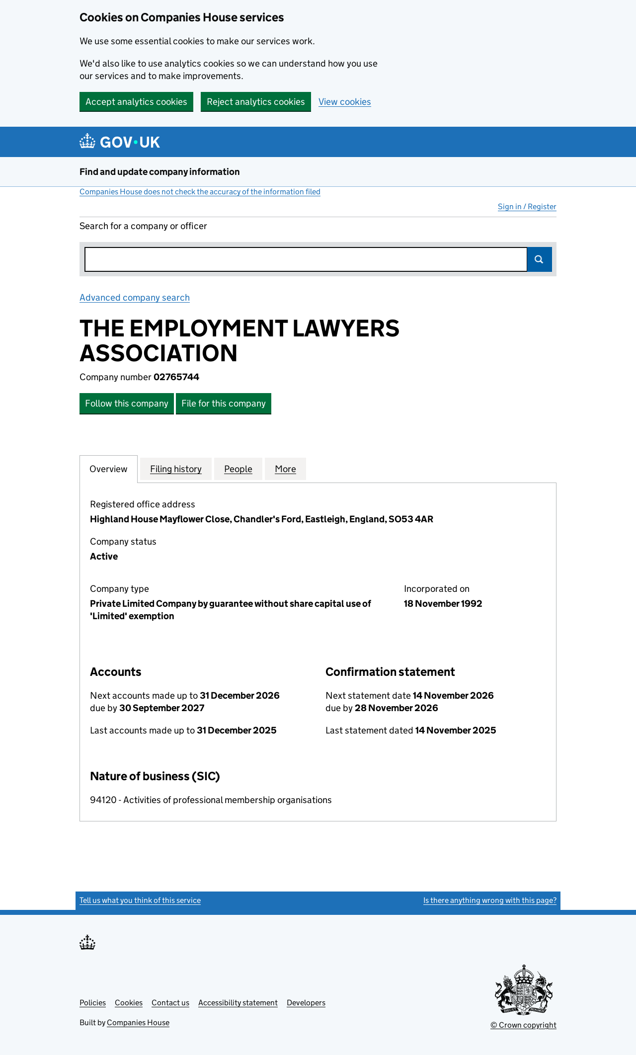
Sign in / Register (527, 206)
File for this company (223, 403)
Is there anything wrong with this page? (489, 900)
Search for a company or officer (143, 226)
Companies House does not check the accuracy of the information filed (200, 191)
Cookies (129, 1002)
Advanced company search (135, 297)
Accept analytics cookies (136, 101)
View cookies (344, 101)
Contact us (170, 1002)
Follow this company (126, 403)
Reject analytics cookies (256, 101)
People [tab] (238, 469)
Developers (306, 1002)
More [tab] (285, 469)
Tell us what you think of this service (140, 900)
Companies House (138, 1022)
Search (539, 259)
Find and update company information (160, 171)
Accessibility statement (238, 1002)
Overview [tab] (108, 469)
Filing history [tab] (176, 469)
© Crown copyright (523, 1025)
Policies (93, 1002)
